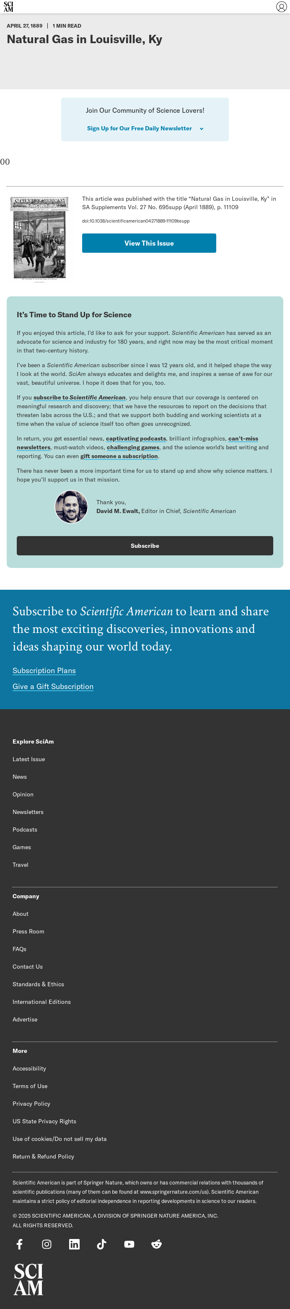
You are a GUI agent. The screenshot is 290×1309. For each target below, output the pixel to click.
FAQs (19, 949)
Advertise (25, 1019)
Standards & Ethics (38, 984)
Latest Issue (29, 759)
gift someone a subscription (119, 456)
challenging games (133, 447)
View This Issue (149, 243)
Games (22, 847)
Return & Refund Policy (43, 1156)
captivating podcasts (136, 438)
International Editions (42, 1002)
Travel (20, 864)
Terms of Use (30, 1086)
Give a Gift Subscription (53, 686)
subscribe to (80, 397)
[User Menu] (281, 6)
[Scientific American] (8, 6)
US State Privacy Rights (44, 1121)
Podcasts (25, 829)
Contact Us (28, 966)
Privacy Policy (31, 1103)
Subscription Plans (44, 670)
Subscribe (145, 546)
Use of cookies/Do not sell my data (60, 1139)
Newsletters (28, 812)
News (20, 776)
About (20, 914)
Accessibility (29, 1068)
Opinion (23, 794)
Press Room (28, 931)
